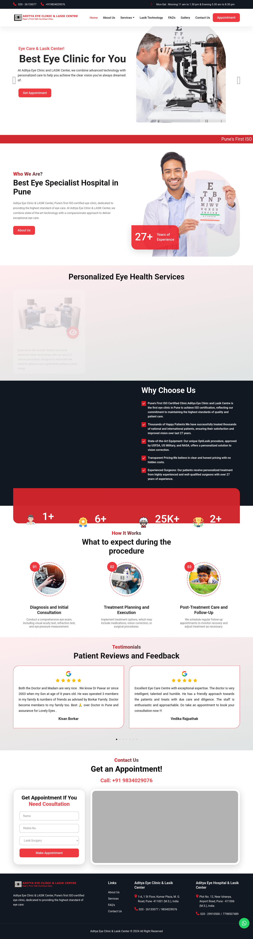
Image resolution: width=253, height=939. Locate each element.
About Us (109, 17)
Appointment (226, 17)
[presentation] (14, 80)
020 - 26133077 (27, 4)
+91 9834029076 (132, 780)
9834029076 (169, 909)
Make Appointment (49, 853)
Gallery (185, 17)
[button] (116, 739)
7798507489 (231, 914)
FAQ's (172, 17)
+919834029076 (55, 4)
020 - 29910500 (210, 914)
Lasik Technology (151, 17)
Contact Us (202, 17)
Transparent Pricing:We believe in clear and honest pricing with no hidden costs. (189, 460)
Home (94, 17)
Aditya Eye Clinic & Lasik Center (109, 931)
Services (126, 17)
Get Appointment (35, 98)
